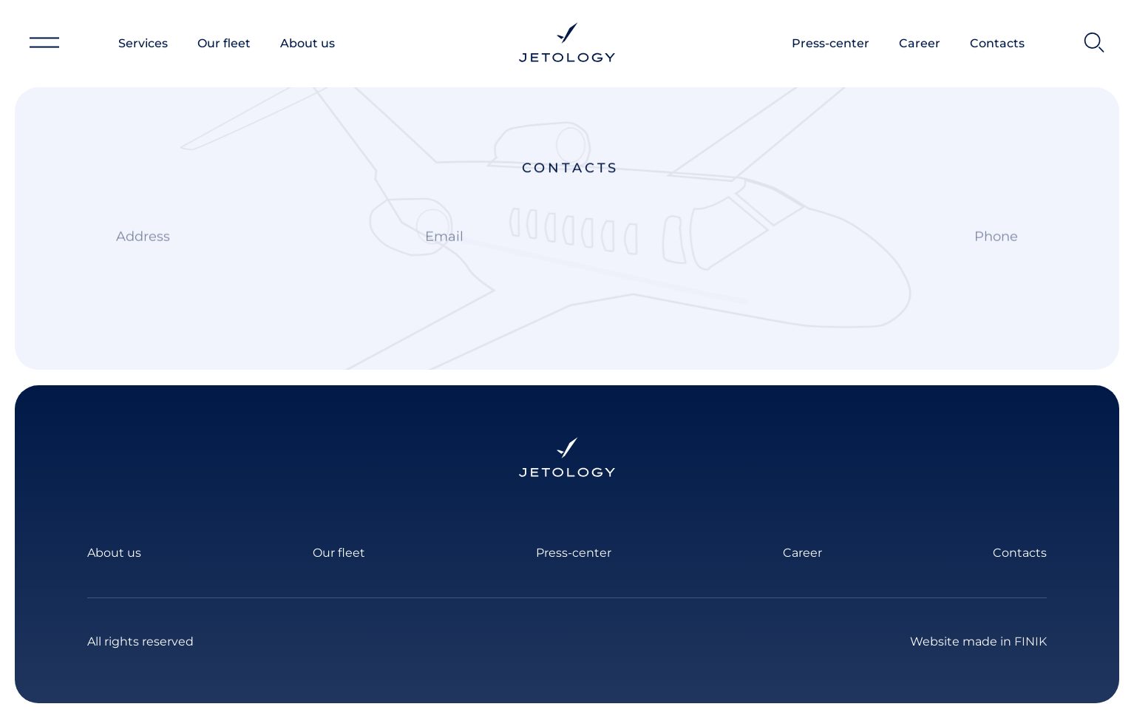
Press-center (830, 43)
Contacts (997, 43)
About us (307, 43)
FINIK (1030, 641)
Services (143, 43)
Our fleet (224, 43)
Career (919, 43)
